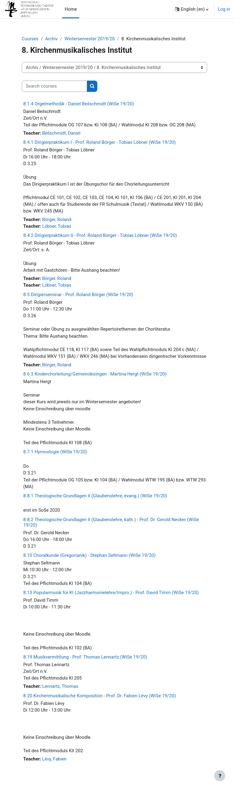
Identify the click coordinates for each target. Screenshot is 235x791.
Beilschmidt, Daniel (61, 133)
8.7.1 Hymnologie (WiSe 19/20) (55, 452)
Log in (224, 9)
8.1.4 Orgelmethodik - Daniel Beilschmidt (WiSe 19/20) (78, 104)
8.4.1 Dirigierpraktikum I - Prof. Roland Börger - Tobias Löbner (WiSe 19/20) (99, 142)
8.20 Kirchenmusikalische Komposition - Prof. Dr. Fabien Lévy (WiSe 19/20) (99, 695)
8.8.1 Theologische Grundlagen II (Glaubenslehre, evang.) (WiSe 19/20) (95, 496)
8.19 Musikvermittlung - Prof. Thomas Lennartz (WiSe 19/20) (85, 657)
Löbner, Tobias (56, 226)
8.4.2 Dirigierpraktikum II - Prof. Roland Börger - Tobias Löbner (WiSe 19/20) (100, 235)
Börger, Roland (56, 219)
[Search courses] (54, 86)
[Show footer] (219, 775)
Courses (30, 39)
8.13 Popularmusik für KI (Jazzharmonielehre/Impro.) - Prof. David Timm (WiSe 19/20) (111, 592)
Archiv (51, 39)
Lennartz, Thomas (60, 686)
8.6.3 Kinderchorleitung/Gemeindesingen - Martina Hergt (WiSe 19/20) (94, 374)
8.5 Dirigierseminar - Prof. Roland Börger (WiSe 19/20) (78, 294)
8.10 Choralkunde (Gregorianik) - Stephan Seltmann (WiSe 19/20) (89, 555)
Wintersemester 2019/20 (90, 39)
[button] (192, 9)
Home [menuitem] (71, 9)
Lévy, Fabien (54, 759)
